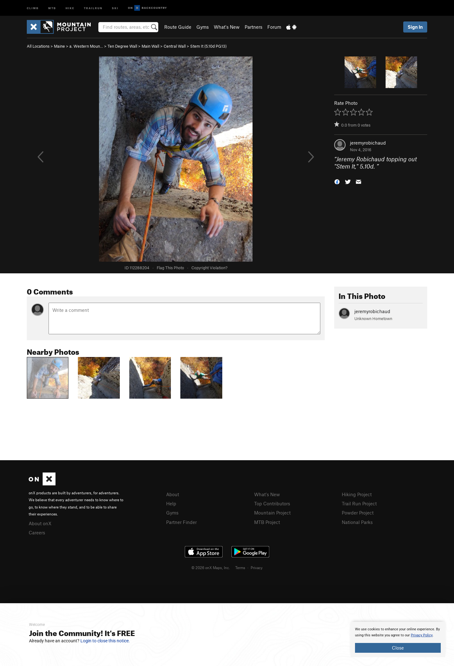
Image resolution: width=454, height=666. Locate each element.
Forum (274, 27)
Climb (33, 8)
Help (171, 503)
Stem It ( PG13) (208, 46)
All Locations (38, 46)
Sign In (415, 27)
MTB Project (267, 522)
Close (398, 648)
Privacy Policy (422, 635)
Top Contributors (272, 503)
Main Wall (150, 46)
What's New (227, 27)
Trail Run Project (359, 503)
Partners (253, 27)
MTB (52, 8)
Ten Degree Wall (122, 46)
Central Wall (175, 46)
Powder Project (358, 512)
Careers (37, 532)
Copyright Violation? (209, 267)
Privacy (257, 567)
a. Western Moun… (86, 46)
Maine (59, 46)
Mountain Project (272, 512)
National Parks (357, 522)
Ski (115, 8)
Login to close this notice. (105, 640)
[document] (398, 639)
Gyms (202, 27)
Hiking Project (357, 494)
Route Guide (177, 27)
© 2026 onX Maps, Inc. (210, 567)
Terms (240, 567)
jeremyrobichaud (368, 143)
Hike (70, 8)
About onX (40, 523)
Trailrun (93, 8)
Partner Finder (181, 522)
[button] (337, 181)
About (172, 494)
